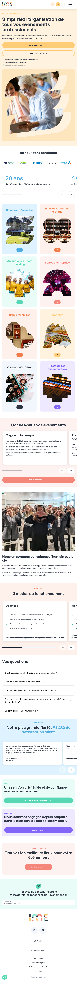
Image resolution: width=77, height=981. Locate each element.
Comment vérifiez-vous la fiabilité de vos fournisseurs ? (30, 690)
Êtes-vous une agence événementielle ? (23, 682)
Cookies (38, 971)
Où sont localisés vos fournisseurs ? (21, 711)
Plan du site (38, 958)
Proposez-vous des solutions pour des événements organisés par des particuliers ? (35, 700)
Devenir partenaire (38, 950)
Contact (38, 941)
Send (72, 902)
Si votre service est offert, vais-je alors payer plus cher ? (31, 673)
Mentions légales (38, 963)
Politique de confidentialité (38, 967)
